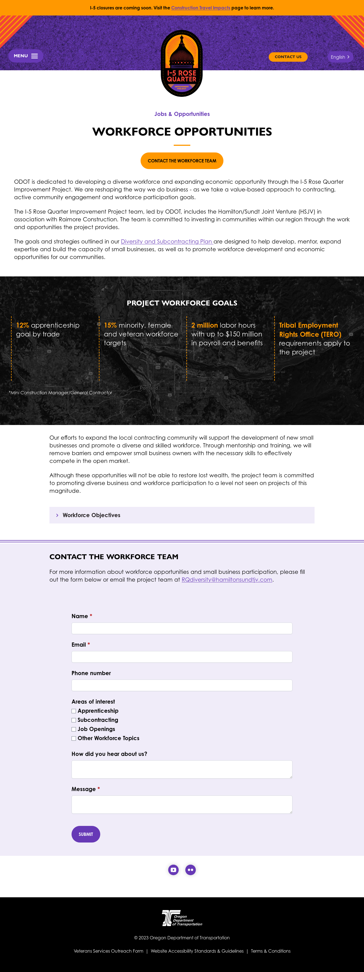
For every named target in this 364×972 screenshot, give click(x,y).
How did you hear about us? (109, 753)
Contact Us (288, 57)
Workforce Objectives (87, 515)
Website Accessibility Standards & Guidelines (197, 951)
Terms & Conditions (271, 951)
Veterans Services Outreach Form (109, 951)
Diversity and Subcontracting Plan (167, 241)
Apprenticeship (98, 710)
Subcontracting (98, 719)
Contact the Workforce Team (182, 161)
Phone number (91, 673)
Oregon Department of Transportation (190, 937)
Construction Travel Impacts (200, 8)
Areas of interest (93, 701)
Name (82, 616)
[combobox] (340, 56)
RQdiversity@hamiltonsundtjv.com (227, 579)
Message (86, 789)
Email (81, 644)
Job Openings (96, 728)
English (338, 57)
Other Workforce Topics (108, 738)
